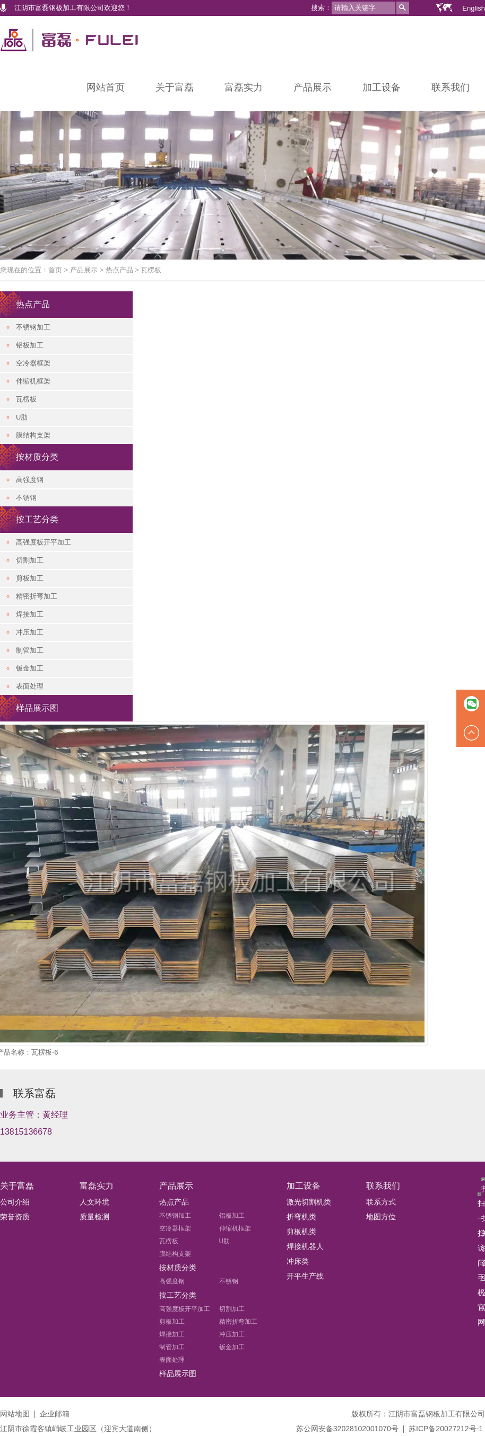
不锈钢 (26, 498)
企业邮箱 (55, 1414)
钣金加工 (30, 668)
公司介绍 (15, 1202)
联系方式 (381, 1202)
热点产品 (119, 270)
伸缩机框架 (33, 381)
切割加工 (30, 560)
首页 (55, 270)
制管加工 (30, 650)
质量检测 (94, 1216)
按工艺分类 (37, 519)
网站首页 (105, 87)
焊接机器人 (305, 1246)
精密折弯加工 (36, 596)
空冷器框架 (33, 363)
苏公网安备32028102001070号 (347, 1428)
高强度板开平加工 (43, 542)
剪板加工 (30, 578)
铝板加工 (30, 345)
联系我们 (450, 87)
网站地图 (15, 1414)
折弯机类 (301, 1216)
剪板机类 (301, 1231)
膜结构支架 (33, 435)
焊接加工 (30, 614)
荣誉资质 (15, 1216)
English (473, 8)
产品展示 (312, 87)
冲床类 (298, 1261)
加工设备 (381, 87)
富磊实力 (243, 87)
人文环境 (94, 1202)
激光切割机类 (309, 1202)
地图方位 (381, 1216)
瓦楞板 (151, 270)
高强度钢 (30, 480)
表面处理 (30, 686)
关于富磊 (174, 87)
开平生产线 (305, 1276)
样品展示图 (37, 707)
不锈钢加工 (33, 327)
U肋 (22, 417)
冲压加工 (30, 632)
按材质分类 (37, 456)
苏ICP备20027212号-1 (446, 1428)
